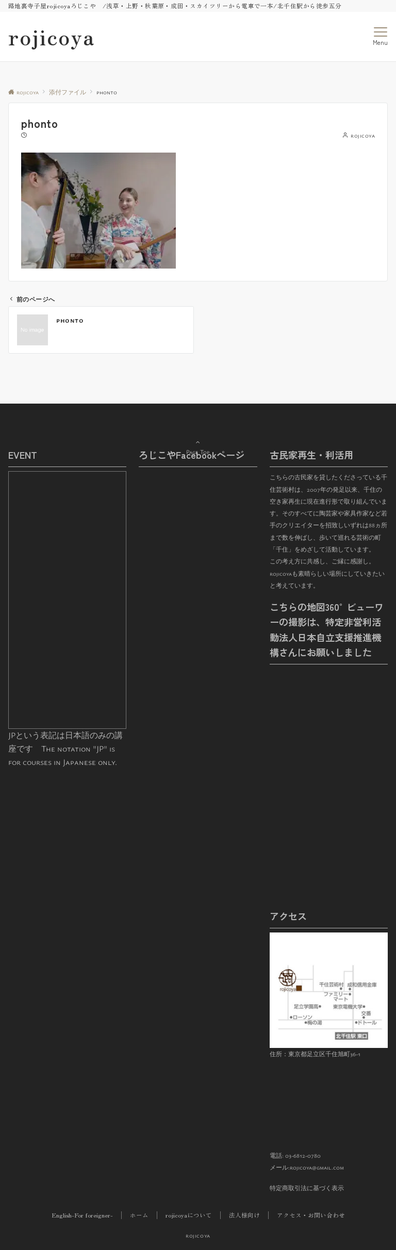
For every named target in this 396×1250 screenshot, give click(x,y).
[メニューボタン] (380, 36)
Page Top (198, 440)
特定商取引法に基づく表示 (307, 1188)
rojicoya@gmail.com (317, 1167)
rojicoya (51, 37)
